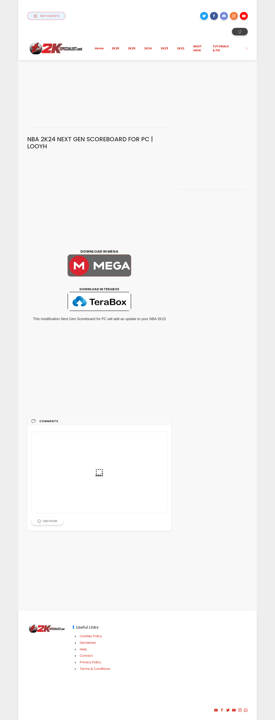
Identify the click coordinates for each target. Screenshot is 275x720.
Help (83, 649)
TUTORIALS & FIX (221, 48)
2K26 (115, 48)
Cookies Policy (91, 636)
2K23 (164, 48)
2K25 (131, 48)
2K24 (148, 48)
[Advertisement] (137, 90)
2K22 (180, 48)
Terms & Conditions (95, 668)
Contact (86, 655)
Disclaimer (88, 642)
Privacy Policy (90, 662)
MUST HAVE (199, 48)
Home (99, 48)
